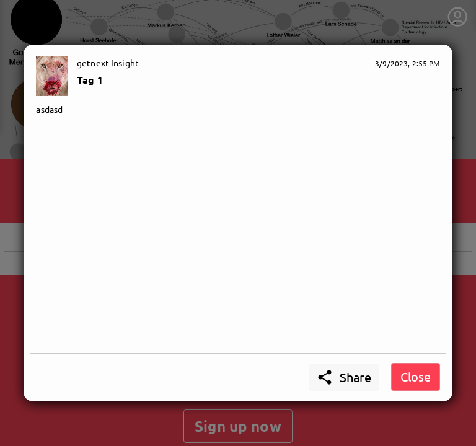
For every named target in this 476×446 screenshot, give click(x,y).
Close (415, 376)
